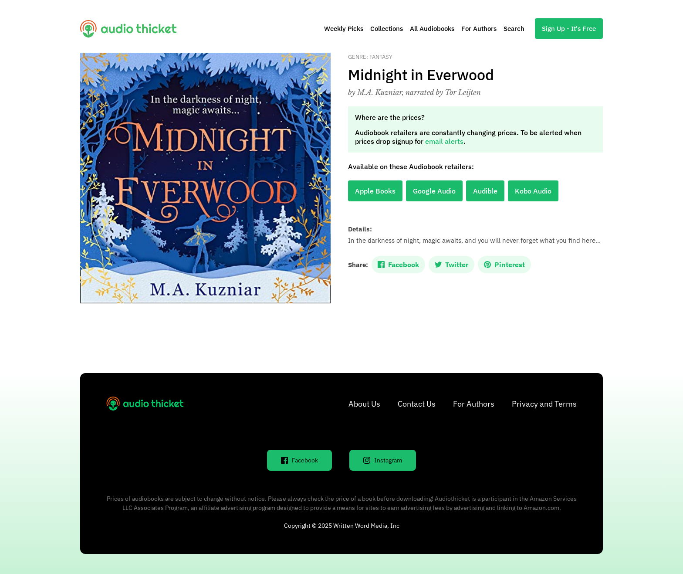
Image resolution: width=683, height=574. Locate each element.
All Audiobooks (432, 28)
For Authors (479, 28)
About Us (364, 404)
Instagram (382, 460)
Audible (485, 191)
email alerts (444, 141)
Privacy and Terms (544, 404)
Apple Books (375, 191)
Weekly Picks (343, 28)
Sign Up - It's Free (569, 28)
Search (514, 28)
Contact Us (417, 404)
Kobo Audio (533, 191)
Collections (386, 28)
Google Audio (434, 191)
